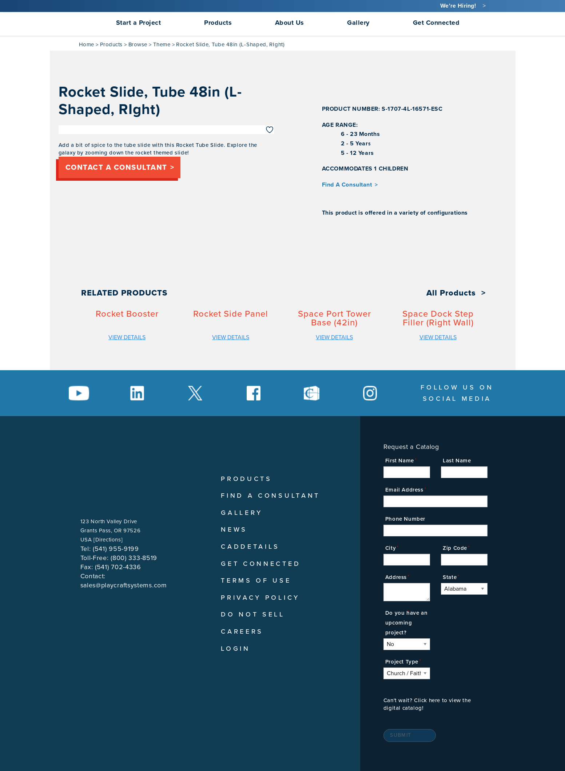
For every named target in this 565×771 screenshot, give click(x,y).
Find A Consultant (347, 184)
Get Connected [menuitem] (436, 23)
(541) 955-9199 (116, 549)
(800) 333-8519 (134, 558)
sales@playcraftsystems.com (123, 585)
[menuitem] (60, 22)
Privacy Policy (260, 598)
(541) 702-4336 (118, 567)
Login (235, 649)
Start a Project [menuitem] (138, 23)
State (450, 577)
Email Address (404, 489)
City (390, 548)
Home (86, 44)
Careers (242, 631)
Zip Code (455, 548)
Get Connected (261, 564)
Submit (400, 735)
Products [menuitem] (218, 23)
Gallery (242, 513)
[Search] (488, 22)
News (234, 529)
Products (111, 44)
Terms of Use (256, 580)
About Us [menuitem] (289, 23)
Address (396, 577)
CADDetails (250, 547)
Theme (162, 44)
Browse (137, 44)
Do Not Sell (253, 614)
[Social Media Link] (79, 393)
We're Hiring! (458, 5)
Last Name (457, 460)
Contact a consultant (116, 167)
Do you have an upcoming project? (406, 623)
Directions (108, 539)
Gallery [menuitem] (358, 23)
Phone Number (405, 519)
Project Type (401, 661)
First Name (399, 460)
